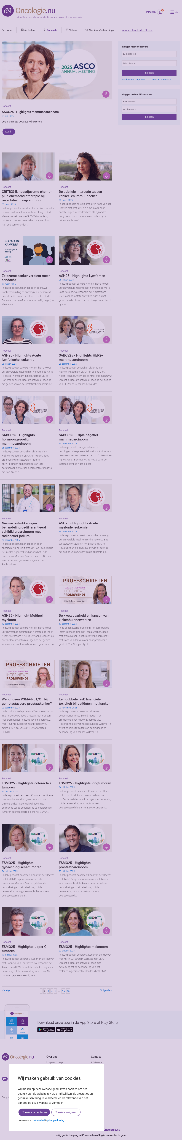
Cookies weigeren (66, 1112)
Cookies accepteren (34, 1112)
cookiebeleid (38, 1120)
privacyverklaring (55, 1120)
